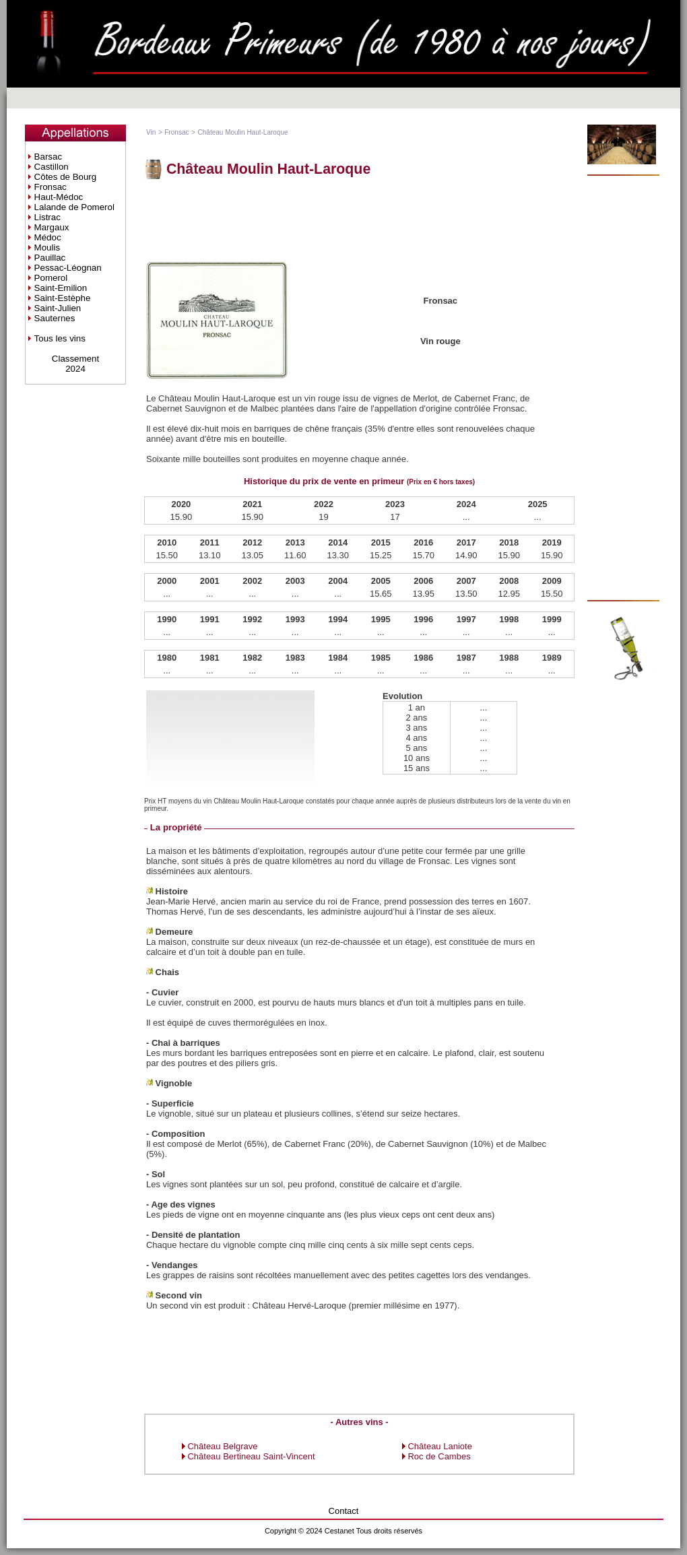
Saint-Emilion (61, 288)
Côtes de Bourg (65, 177)
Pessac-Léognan (68, 268)
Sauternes (54, 318)
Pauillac (50, 258)
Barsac (48, 157)
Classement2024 (75, 364)
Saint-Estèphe (62, 298)
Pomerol (51, 278)
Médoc (47, 237)
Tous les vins (60, 338)
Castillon (51, 167)
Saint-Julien (57, 308)
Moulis (47, 247)
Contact (344, 1511)
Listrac (47, 217)
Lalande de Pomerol (74, 207)
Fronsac (50, 187)
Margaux (51, 227)
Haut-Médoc (59, 197)
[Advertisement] (627, 388)
